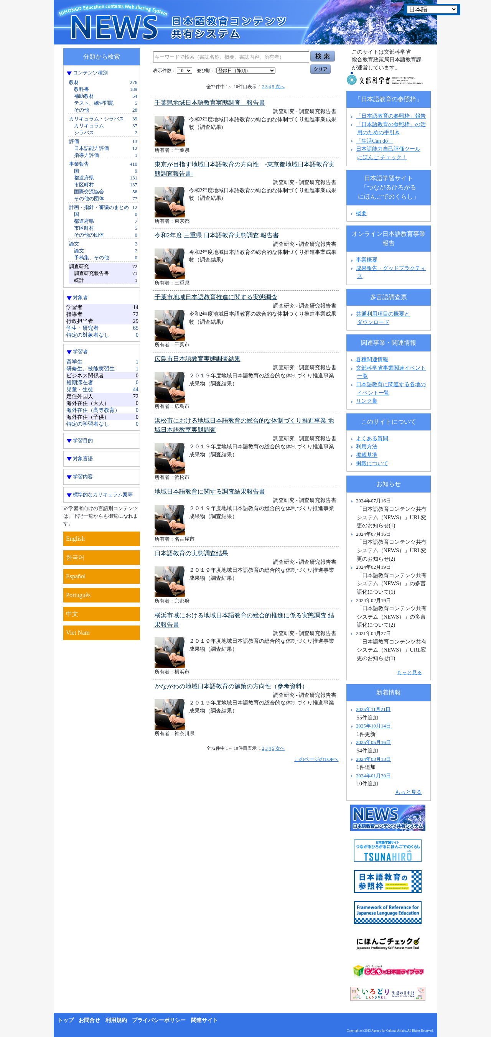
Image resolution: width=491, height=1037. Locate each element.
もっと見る (409, 672)
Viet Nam (78, 632)
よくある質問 (372, 438)
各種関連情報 (369, 359)
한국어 (75, 557)
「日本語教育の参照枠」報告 (391, 116)
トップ (66, 1020)
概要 (361, 213)
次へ (280, 86)
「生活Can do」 (374, 141)
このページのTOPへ (316, 759)
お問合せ (89, 1020)
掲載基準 (366, 455)
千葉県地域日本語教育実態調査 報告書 (210, 102)
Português (78, 595)
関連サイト (204, 1020)
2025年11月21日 (373, 709)
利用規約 (116, 1020)
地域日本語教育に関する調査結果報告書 (210, 491)
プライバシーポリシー (159, 1020)
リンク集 (366, 401)
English (75, 538)
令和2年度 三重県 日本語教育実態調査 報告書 (217, 235)
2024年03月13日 (373, 759)
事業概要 (366, 260)
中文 (72, 614)
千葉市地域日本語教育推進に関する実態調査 (216, 297)
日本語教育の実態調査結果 (191, 553)
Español (76, 576)
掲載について (372, 463)
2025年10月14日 (373, 726)
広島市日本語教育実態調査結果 (198, 359)
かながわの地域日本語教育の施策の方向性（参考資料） (231, 686)
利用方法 (366, 446)
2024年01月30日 (373, 776)
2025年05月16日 (373, 742)
